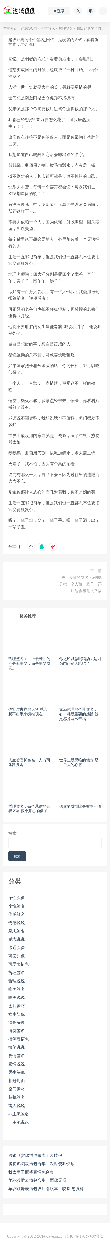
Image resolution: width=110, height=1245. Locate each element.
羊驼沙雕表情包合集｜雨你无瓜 (37, 1180)
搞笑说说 (16, 1047)
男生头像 (16, 1072)
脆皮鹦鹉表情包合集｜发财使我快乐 (41, 1163)
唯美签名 (16, 988)
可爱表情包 (18, 964)
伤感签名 (16, 914)
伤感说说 (16, 922)
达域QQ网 (29, 28)
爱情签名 (16, 1055)
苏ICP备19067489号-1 (84, 1236)
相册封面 (16, 1080)
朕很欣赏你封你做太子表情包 (35, 1155)
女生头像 (16, 1013)
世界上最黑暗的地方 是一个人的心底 (78, 762)
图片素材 (16, 1005)
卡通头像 (16, 947)
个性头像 (16, 897)
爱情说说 (16, 1063)
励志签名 (16, 930)
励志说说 (16, 939)
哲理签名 (66, 28)
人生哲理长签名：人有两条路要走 (29, 762)
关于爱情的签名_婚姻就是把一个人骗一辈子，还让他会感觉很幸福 (80, 584)
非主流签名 (18, 1113)
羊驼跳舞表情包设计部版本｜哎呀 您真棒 (46, 1188)
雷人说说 (16, 1105)
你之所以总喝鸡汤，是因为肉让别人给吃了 (80, 661)
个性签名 (48, 28)
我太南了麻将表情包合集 (31, 1171)
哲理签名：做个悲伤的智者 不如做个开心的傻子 (29, 808)
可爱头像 (16, 955)
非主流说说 (18, 1121)
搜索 (12, 833)
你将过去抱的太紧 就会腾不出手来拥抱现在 (27, 711)
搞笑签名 (16, 1030)
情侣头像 (16, 1022)
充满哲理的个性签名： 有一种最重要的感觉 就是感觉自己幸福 (78, 714)
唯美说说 (16, 997)
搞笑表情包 (18, 1038)
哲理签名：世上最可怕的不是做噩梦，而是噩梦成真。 (29, 663)
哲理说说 (16, 980)
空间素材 (16, 1088)
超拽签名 (16, 1097)
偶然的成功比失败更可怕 (80, 806)
